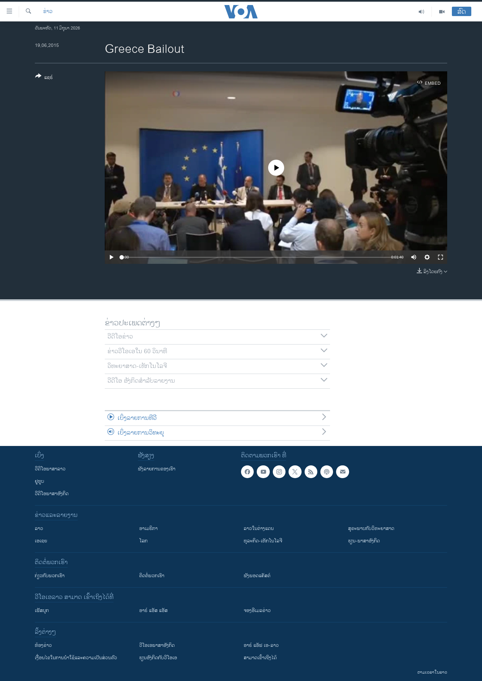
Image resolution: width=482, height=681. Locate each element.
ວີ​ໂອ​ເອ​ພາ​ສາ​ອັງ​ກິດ (157, 645)
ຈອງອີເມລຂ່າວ (257, 610)
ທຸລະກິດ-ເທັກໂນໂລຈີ (263, 540)
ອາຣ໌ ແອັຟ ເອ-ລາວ (261, 645)
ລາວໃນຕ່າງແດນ (259, 528)
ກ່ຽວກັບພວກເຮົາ (50, 575)
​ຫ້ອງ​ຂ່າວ (43, 645)
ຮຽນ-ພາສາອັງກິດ (364, 540)
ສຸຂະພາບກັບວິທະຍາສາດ (371, 528)
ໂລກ (143, 540)
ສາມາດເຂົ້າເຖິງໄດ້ (260, 657)
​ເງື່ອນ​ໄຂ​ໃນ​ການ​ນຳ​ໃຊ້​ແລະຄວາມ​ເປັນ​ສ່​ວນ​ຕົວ (76, 657)
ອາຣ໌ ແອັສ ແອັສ (153, 610)
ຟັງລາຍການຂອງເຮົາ (156, 468)
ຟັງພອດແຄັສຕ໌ (257, 575)
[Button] (44, 78)
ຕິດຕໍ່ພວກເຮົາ (151, 575)
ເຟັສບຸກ (42, 610)
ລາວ (39, 528)
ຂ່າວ (48, 12)
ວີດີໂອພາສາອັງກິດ (52, 493)
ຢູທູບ (39, 481)
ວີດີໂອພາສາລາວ (50, 468)
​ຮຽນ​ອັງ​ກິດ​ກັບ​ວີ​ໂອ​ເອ (158, 657)
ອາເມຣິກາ (148, 528)
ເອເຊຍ (41, 540)
